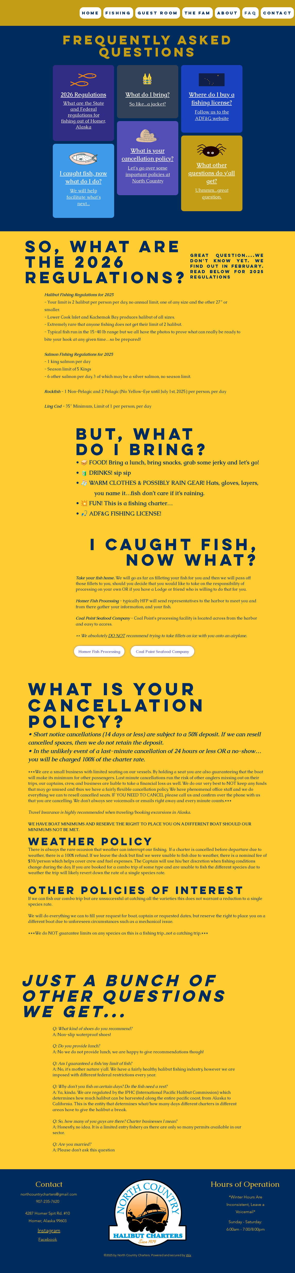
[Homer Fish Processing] (99, 651)
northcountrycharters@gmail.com (49, 1194)
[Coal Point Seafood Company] (162, 651)
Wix (188, 1255)
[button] (118, 13)
